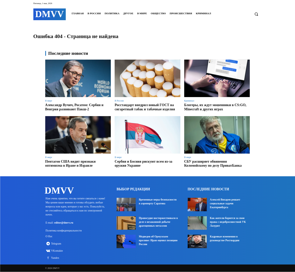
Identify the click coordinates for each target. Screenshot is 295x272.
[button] (256, 14)
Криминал (189, 101)
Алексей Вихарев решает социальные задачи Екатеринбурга (225, 203)
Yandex (55, 258)
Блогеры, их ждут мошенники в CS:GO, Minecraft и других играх (215, 107)
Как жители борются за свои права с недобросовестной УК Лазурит (228, 222)
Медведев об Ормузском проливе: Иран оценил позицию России (158, 240)
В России (119, 101)
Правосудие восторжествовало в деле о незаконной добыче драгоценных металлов (158, 222)
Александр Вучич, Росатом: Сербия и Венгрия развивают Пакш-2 (74, 107)
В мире (48, 101)
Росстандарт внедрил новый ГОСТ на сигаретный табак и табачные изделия (145, 107)
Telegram (56, 243)
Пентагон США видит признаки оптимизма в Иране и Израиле (70, 164)
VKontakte (57, 251)
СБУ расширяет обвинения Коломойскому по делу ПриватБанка (213, 164)
